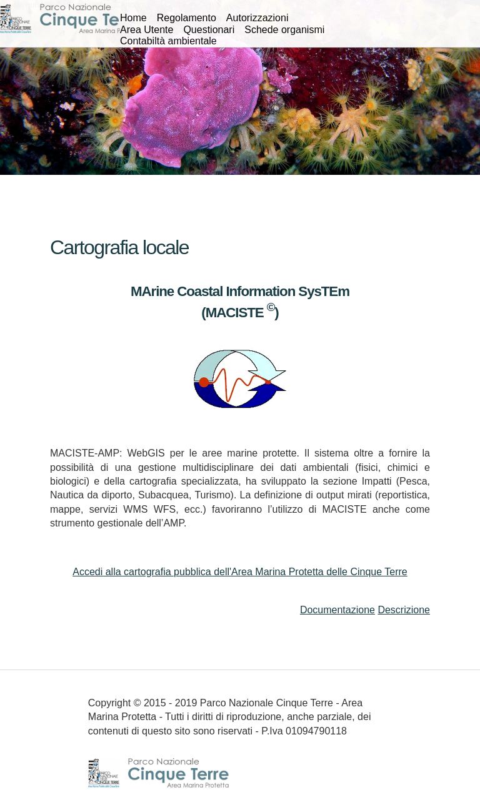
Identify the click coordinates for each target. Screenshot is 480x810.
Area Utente (146, 29)
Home (133, 17)
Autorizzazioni (257, 17)
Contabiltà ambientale (168, 41)
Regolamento (186, 17)
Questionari (208, 29)
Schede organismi (284, 29)
